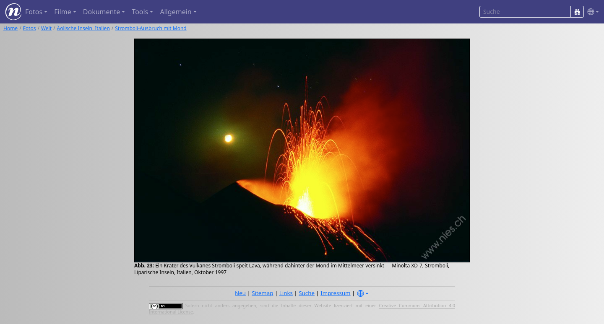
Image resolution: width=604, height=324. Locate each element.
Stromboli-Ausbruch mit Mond (150, 28)
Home (10, 28)
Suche (307, 293)
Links (286, 293)
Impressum (335, 293)
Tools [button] (140, 11)
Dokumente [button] (101, 11)
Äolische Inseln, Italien (83, 28)
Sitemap (262, 293)
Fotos (29, 28)
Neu (240, 293)
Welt (46, 28)
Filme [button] (62, 11)
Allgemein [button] (175, 11)
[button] (591, 12)
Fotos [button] (33, 11)
